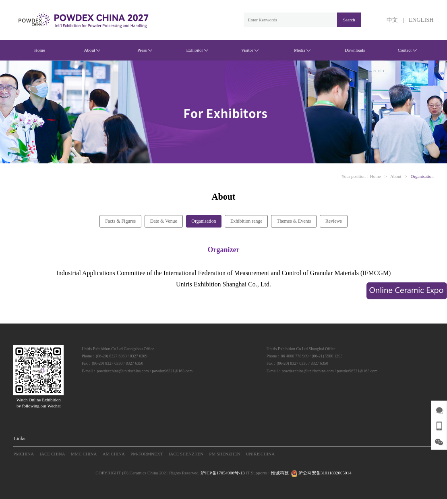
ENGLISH (421, 20)
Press (144, 50)
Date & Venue (163, 221)
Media (302, 50)
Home (39, 50)
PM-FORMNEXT (146, 453)
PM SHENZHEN (224, 453)
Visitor (250, 50)
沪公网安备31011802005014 (320, 472)
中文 (392, 20)
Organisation (422, 176)
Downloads (355, 50)
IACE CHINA (52, 453)
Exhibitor (197, 50)
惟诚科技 (280, 472)
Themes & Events (294, 221)
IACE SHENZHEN (186, 453)
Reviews (333, 221)
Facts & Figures (120, 221)
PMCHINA (23, 453)
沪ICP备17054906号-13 (222, 472)
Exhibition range (246, 221)
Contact (407, 50)
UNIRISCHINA (260, 453)
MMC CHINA (84, 453)
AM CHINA (114, 453)
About (92, 50)
